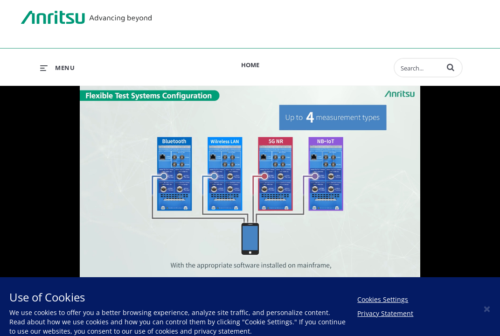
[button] (450, 67)
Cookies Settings (382, 299)
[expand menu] (57, 68)
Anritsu (86, 18)
